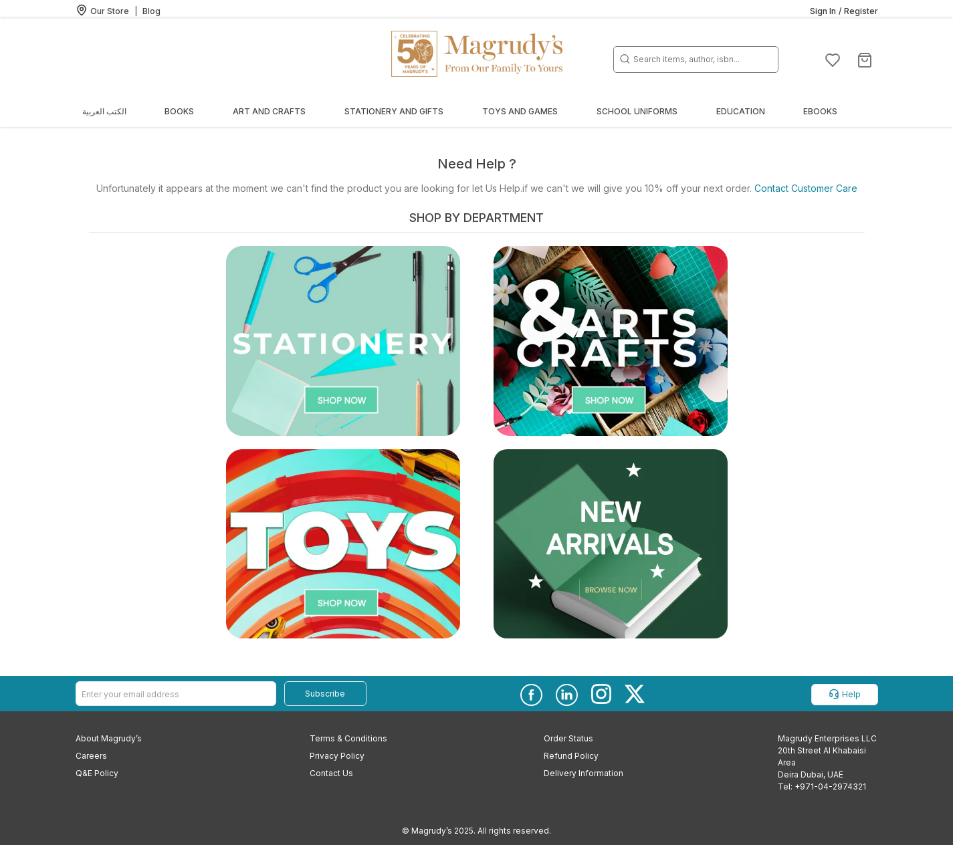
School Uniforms (637, 111)
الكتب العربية (104, 111)
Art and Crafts (269, 111)
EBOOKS (820, 111)
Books (179, 111)
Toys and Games (520, 111)
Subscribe (325, 694)
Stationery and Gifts (393, 111)
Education (740, 111)
